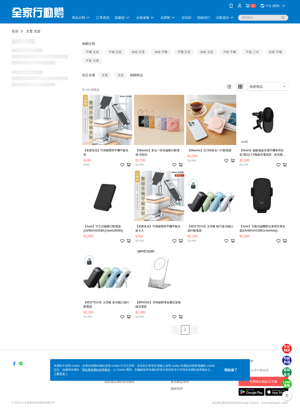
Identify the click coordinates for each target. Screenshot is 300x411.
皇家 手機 (275, 52)
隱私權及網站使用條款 (120, 382)
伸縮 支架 (206, 52)
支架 (37, 31)
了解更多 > (61, 373)
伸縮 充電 (138, 52)
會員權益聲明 (180, 382)
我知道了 (230, 370)
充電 (29, 31)
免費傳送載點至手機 (263, 381)
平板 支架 (115, 52)
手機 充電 (184, 52)
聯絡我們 (177, 388)
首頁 (15, 31)
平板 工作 (252, 52)
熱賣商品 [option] (256, 86)
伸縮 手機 (161, 52)
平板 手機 (229, 52)
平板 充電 (92, 60)
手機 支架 (92, 52)
